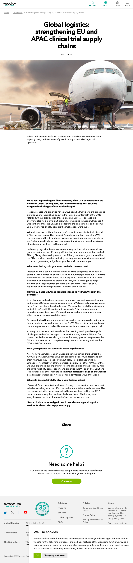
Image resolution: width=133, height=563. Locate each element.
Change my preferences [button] (54, 555)
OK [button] (37, 555)
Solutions (62, 503)
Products (92, 4)
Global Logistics (65, 517)
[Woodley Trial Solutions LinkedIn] (5, 513)
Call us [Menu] (105, 4)
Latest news (17, 13)
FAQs (60, 522)
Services (62, 512)
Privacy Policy (89, 515)
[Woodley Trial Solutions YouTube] (25, 513)
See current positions (117, 523)
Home (6, 13)
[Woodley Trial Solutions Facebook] (19, 513)
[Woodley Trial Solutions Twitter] (12, 513)
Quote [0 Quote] (117, 4)
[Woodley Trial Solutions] (9, 4)
